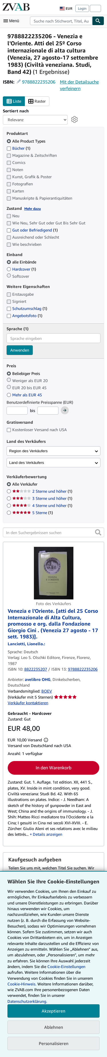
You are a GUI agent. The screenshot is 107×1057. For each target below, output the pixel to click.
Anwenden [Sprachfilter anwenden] (19, 350)
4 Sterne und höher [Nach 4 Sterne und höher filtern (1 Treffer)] (42, 505)
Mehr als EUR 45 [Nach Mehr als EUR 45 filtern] (25, 394)
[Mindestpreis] (17, 411)
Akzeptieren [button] (53, 1010)
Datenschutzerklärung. (27, 1001)
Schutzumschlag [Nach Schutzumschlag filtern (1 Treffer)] (27, 308)
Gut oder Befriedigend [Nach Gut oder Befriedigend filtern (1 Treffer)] (32, 230)
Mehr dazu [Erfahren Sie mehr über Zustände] (32, 208)
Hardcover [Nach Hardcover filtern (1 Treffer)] (21, 269)
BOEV (46, 691)
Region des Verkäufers (28, 451)
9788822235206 (38, 82)
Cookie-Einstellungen (66, 966)
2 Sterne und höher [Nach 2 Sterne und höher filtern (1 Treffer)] (42, 491)
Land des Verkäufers (26, 462)
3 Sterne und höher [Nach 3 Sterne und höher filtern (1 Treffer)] (42, 498)
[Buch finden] (98, 21)
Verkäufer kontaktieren (28, 702)
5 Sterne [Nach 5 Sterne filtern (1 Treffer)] (32, 512)
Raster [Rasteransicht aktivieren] (37, 101)
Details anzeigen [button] (47, 834)
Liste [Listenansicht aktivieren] (14, 101)
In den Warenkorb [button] (53, 767)
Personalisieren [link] (53, 1043)
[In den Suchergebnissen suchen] (53, 532)
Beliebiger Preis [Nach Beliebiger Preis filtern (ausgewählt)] (24, 373)
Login (82, 8)
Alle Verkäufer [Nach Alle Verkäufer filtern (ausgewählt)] (25, 484)
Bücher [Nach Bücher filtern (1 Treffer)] (18, 148)
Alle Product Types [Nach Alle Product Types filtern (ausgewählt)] (27, 141)
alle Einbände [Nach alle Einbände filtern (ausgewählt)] (22, 261)
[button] (98, 532)
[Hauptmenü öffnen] (12, 21)
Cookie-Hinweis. (21, 983)
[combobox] (61, 21)
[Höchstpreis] (47, 411)
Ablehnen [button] (53, 1027)
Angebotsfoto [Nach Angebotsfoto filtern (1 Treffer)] (24, 315)
